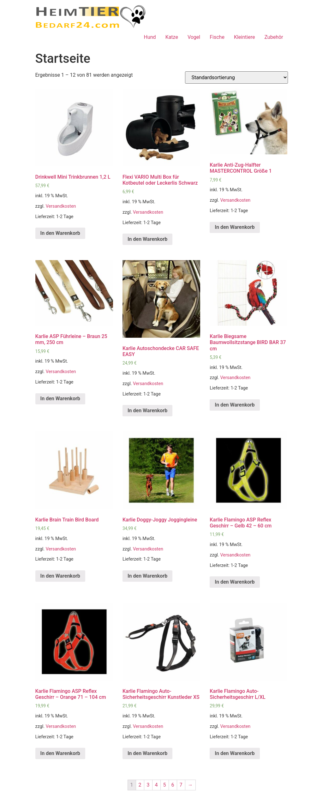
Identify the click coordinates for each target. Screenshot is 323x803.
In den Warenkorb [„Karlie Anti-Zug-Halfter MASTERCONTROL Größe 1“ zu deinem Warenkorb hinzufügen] (234, 227)
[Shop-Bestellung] (236, 77)
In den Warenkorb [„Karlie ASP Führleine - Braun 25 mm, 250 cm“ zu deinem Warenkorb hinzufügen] (60, 399)
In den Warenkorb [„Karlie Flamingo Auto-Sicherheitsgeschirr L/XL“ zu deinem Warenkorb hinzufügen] (234, 753)
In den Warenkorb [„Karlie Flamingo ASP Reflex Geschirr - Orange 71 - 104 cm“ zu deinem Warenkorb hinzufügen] (60, 753)
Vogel (194, 37)
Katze (171, 37)
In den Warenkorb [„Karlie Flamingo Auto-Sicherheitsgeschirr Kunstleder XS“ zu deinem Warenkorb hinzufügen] (147, 753)
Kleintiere (244, 37)
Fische (217, 37)
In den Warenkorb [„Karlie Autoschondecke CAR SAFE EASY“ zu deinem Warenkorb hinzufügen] (147, 410)
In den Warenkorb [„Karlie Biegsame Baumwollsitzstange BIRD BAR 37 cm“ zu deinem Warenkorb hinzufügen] (234, 405)
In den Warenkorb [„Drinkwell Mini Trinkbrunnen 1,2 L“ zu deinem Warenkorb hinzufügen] (60, 233)
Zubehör (273, 37)
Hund (150, 37)
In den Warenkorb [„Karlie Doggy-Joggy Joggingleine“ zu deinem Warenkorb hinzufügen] (147, 576)
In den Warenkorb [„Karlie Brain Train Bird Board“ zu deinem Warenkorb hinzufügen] (60, 576)
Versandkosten (61, 206)
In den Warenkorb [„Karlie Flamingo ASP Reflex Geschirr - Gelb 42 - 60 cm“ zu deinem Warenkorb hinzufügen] (234, 582)
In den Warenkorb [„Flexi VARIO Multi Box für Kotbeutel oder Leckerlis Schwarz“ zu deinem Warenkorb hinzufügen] (147, 239)
